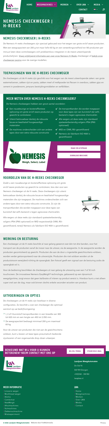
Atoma (8, 397)
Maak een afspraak (79, 148)
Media (99, 4)
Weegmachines (46, 4)
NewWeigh (10, 402)
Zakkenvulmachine (13, 411)
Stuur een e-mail (94, 351)
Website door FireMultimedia (42, 422)
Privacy (103, 423)
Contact (83, 9)
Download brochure (79, 155)
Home (29, 4)
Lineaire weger (12, 391)
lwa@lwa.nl (78, 378)
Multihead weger (13, 394)
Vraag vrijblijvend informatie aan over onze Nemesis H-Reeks (48, 55)
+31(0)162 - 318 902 (81, 374)
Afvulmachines (11, 405)
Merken (66, 4)
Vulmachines (11, 408)
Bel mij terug (75, 351)
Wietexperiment (12, 414)
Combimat (10, 400)
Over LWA (82, 4)
